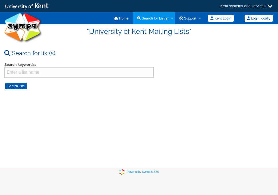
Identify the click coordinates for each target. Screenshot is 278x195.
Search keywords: (20, 65)
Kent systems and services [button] (243, 6)
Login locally (258, 18)
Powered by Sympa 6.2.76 (143, 171)
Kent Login (220, 18)
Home (121, 18)
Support (187, 18)
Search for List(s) (153, 18)
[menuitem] (121, 18)
